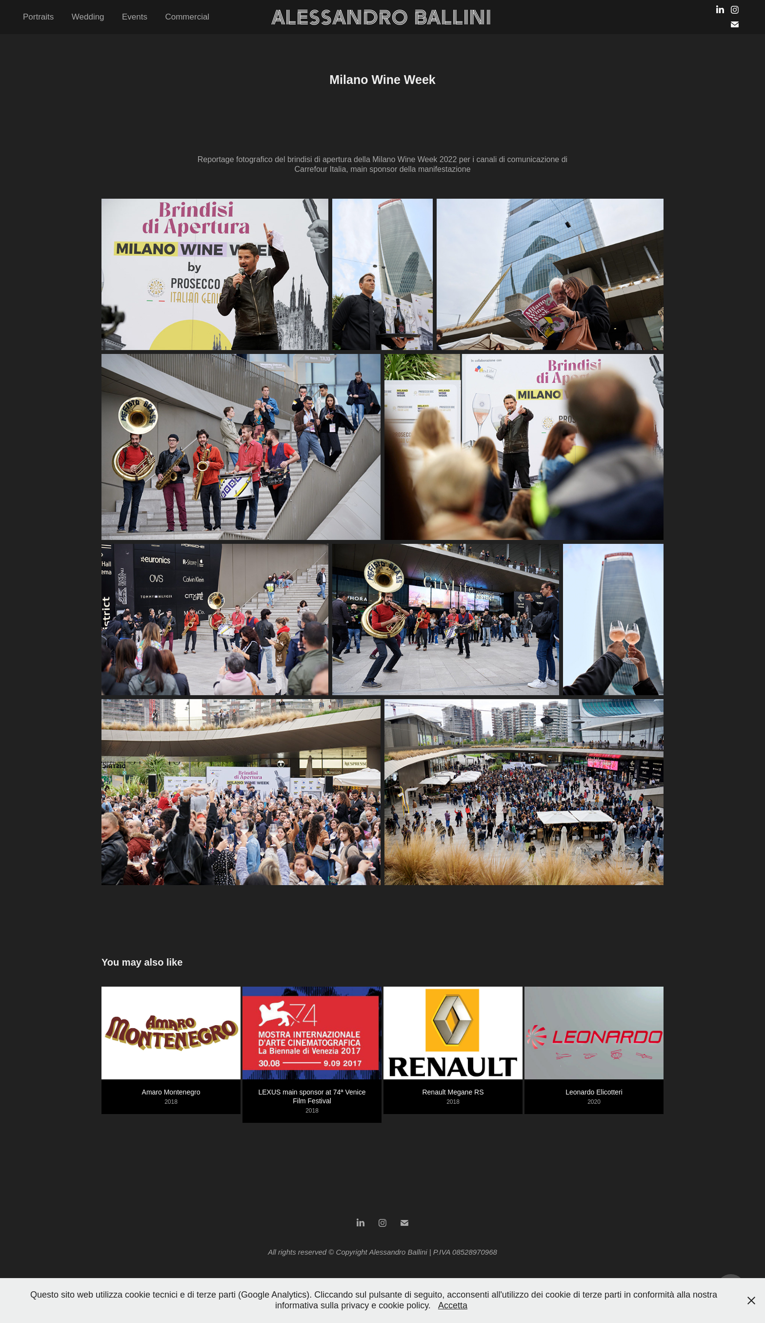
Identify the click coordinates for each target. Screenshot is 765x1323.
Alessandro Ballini (381, 17)
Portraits (38, 16)
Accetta (452, 1305)
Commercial (187, 16)
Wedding (88, 16)
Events (134, 16)
